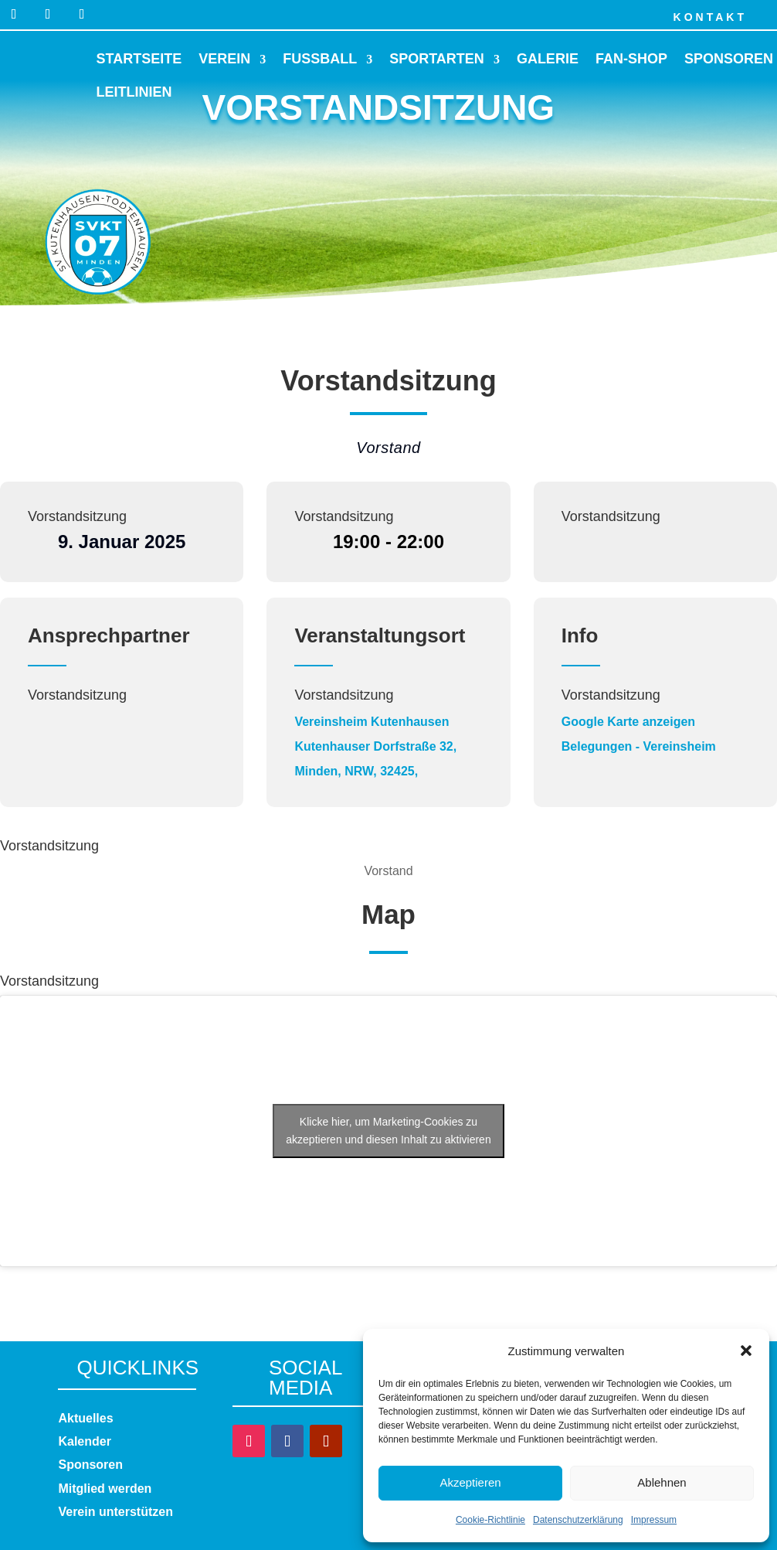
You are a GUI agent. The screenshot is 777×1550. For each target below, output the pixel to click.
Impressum (654, 1519)
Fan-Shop (631, 58)
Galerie (548, 58)
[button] (746, 1350)
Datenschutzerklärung (578, 1519)
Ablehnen (661, 1482)
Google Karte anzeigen (628, 721)
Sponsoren (728, 58)
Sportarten (436, 58)
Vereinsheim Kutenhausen (371, 721)
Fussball (320, 58)
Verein (224, 58)
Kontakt (710, 17)
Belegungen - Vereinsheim (639, 746)
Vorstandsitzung (77, 516)
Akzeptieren (469, 1482)
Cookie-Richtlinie (490, 1519)
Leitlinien (134, 92)
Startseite (139, 58)
